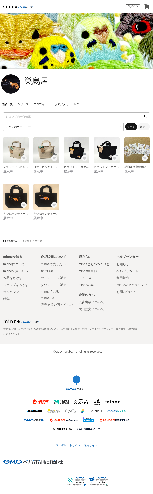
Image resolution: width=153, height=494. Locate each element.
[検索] (146, 116)
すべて (131, 126)
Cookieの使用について (46, 328)
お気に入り (62, 104)
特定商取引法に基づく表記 (17, 328)
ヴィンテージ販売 (53, 278)
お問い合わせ (125, 292)
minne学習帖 (88, 271)
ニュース (85, 278)
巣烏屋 (36, 81)
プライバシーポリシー (101, 328)
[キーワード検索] (76, 116)
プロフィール (41, 104)
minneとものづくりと (94, 264)
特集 (6, 299)
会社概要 (120, 328)
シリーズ (23, 104)
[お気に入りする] (23, 158)
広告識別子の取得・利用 (74, 328)
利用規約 (122, 278)
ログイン (132, 6)
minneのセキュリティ (131, 285)
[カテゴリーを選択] (63, 127)
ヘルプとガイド (127, 271)
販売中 (143, 126)
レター (78, 104)
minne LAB (48, 298)
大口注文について (91, 309)
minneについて (14, 264)
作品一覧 (7, 104)
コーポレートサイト (67, 445)
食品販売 (47, 271)
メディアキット (11, 333)
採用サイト (91, 445)
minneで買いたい (15, 271)
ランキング (11, 292)
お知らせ (122, 264)
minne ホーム (10, 240)
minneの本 (86, 285)
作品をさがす (12, 278)
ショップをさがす (16, 285)
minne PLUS (50, 291)
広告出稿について (91, 302)
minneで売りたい (53, 264)
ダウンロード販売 (53, 285)
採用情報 (132, 328)
